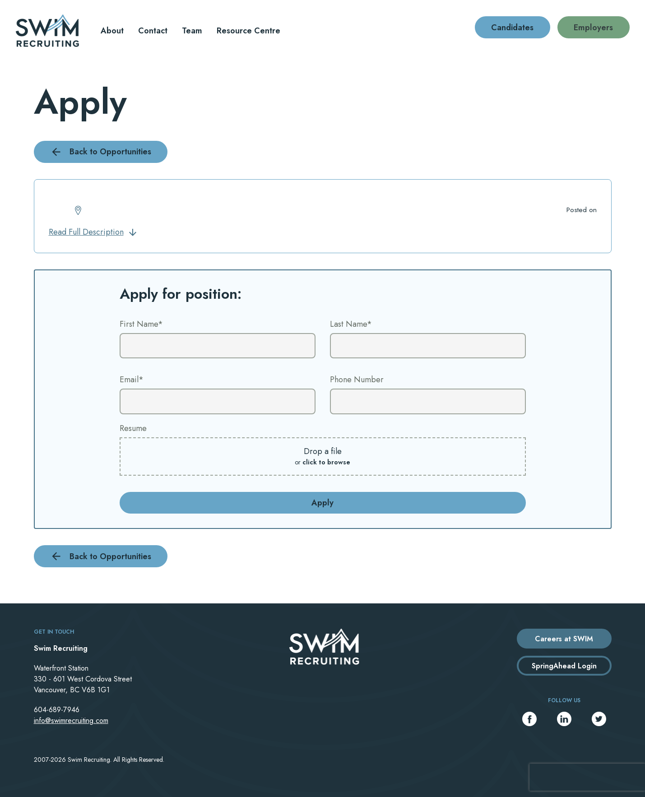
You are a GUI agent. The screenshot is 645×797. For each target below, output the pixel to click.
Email (132, 379)
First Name (141, 324)
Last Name (351, 324)
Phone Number (357, 379)
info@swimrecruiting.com (71, 720)
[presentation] (587, 777)
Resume (133, 428)
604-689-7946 (56, 709)
